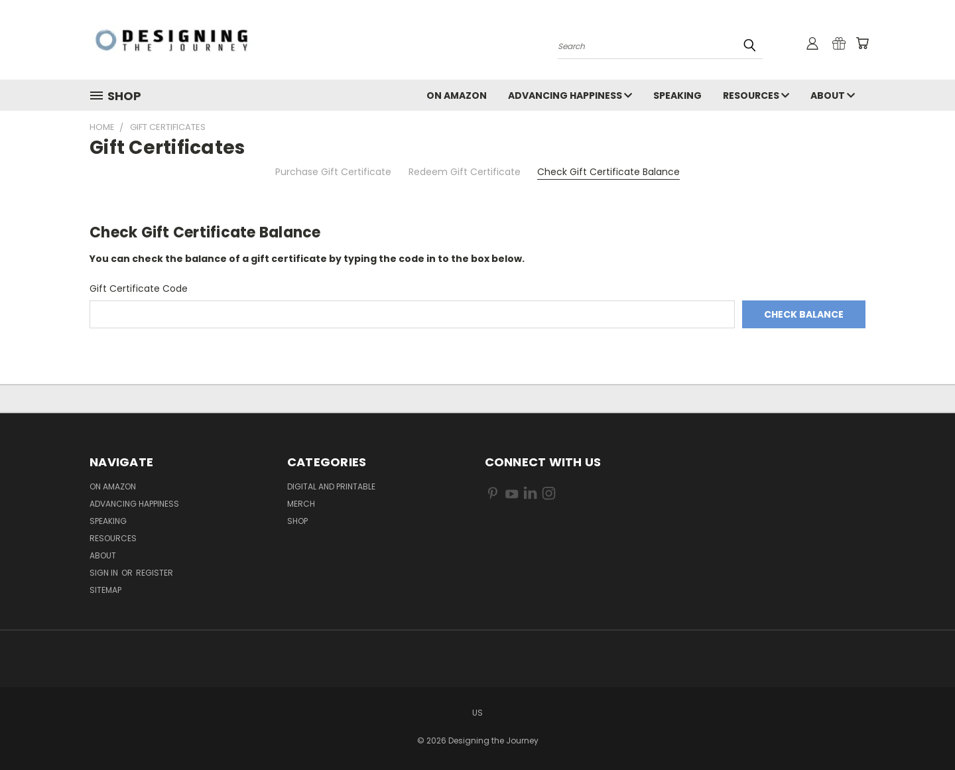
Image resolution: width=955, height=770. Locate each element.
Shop (297, 521)
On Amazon (456, 95)
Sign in (105, 572)
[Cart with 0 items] (862, 43)
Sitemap (105, 590)
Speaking (677, 95)
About (832, 95)
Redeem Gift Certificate (465, 171)
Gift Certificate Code (139, 288)
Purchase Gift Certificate (333, 171)
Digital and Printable (331, 486)
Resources (756, 95)
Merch (301, 503)
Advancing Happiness (570, 95)
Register (154, 572)
